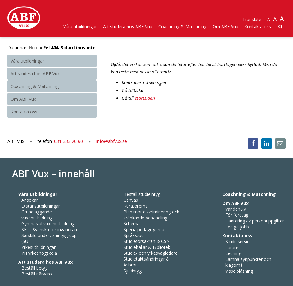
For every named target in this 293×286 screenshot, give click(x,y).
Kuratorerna (136, 206)
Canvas (131, 200)
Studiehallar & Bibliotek (147, 247)
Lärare (231, 247)
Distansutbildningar (40, 206)
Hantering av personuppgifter (254, 221)
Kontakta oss (257, 26)
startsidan (145, 98)
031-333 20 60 (69, 141)
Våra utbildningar (80, 26)
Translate (251, 19)
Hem (33, 48)
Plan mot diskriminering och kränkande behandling (151, 215)
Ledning (233, 253)
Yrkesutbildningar (38, 247)
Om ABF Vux (225, 26)
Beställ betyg (34, 268)
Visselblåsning (239, 271)
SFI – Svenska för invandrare (50, 229)
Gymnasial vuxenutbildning (47, 224)
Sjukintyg (133, 271)
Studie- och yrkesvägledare (151, 253)
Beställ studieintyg (142, 194)
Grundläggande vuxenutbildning (36, 215)
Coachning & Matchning (182, 26)
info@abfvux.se (111, 141)
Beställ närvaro (36, 274)
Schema (132, 224)
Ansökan (30, 200)
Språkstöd (134, 235)
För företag (236, 215)
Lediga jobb (237, 227)
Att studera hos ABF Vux (127, 26)
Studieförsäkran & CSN (147, 241)
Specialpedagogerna (144, 229)
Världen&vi (236, 209)
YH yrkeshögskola (39, 253)
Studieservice (238, 241)
